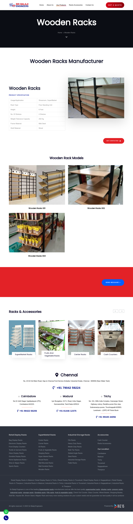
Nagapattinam (103, 479)
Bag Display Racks (15, 452)
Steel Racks (72, 469)
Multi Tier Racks (74, 462)
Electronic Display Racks (18, 456)
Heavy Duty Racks (74, 456)
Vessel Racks (43, 472)
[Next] (121, 311)
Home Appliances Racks (17, 472)
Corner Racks (43, 456)
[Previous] (115, 311)
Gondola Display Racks (17, 469)
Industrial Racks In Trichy (54, 496)
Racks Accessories (104, 456)
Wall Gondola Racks (45, 478)
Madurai (100, 469)
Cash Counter (103, 452)
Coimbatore (102, 466)
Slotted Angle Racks (75, 465)
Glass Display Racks (16, 465)
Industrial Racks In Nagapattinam (99, 496)
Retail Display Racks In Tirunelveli (70, 492)
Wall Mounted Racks (45, 475)
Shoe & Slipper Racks (17, 475)
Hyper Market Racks (45, 469)
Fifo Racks (72, 452)
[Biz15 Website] (119, 518)
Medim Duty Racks (75, 459)
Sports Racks (14, 478)
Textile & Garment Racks (18, 462)
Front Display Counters (17, 459)
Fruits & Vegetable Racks (47, 462)
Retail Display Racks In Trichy (46, 492)
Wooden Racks (43, 482)
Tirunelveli (101, 475)
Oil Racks (41, 459)
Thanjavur (101, 482)
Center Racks (43, 452)
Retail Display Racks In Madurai (22, 492)
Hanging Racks (43, 465)
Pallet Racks (72, 475)
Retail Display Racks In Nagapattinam (97, 492)
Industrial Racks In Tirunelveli (75, 496)
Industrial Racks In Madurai (34, 496)
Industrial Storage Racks (77, 472)
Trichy (100, 472)
